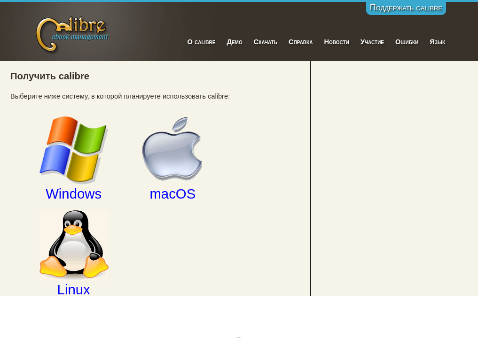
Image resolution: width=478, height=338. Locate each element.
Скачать (265, 42)
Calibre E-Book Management (72, 33)
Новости (336, 42)
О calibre (201, 42)
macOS (172, 157)
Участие (372, 42)
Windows (74, 157)
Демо (234, 42)
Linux (74, 253)
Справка (301, 42)
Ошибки (406, 42)
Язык (437, 42)
